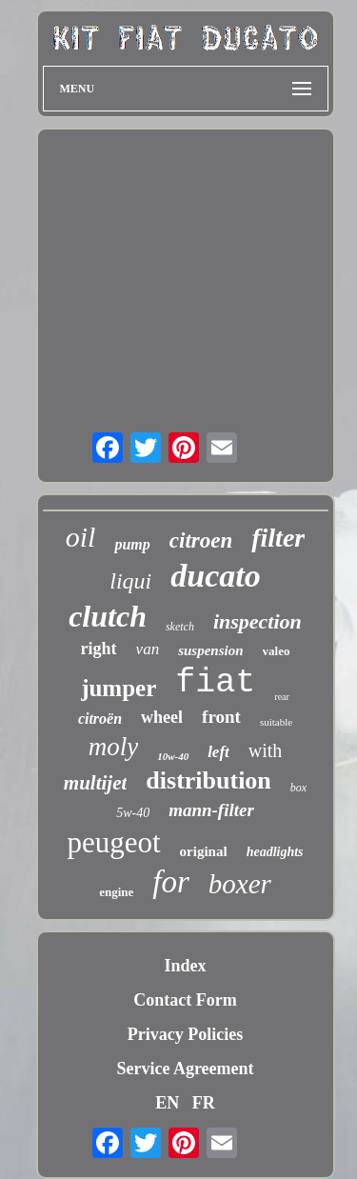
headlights (275, 852)
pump (131, 544)
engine (116, 892)
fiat (215, 683)
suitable (276, 722)
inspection (257, 621)
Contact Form (184, 999)
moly (113, 746)
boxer (239, 884)
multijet (96, 782)
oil (81, 536)
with (265, 750)
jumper (118, 688)
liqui (130, 581)
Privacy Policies (185, 1034)
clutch (108, 616)
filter (278, 537)
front (221, 717)
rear (281, 696)
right (99, 648)
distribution (208, 780)
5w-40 (132, 813)
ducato (215, 575)
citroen (200, 540)
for (170, 882)
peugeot (113, 842)
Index (185, 965)
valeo (276, 651)
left (218, 752)
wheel (162, 717)
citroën (100, 718)
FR (203, 1102)
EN (167, 1102)
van (148, 649)
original (204, 851)
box (298, 787)
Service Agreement (184, 1068)
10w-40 (172, 756)
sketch (180, 626)
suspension (210, 650)
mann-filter (211, 810)
